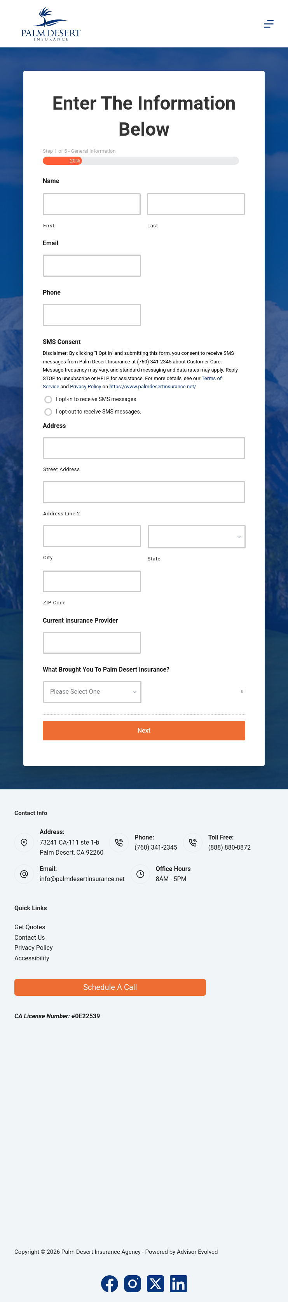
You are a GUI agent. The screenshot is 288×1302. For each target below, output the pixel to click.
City (48, 557)
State (154, 559)
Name (51, 181)
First (48, 226)
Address (54, 425)
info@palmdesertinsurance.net (82, 879)
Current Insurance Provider (80, 620)
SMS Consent (61, 342)
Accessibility (31, 958)
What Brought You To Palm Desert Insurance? (106, 669)
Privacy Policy (85, 386)
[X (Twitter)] (155, 1283)
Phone (52, 292)
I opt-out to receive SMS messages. (98, 411)
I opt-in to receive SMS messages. (97, 399)
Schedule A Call (110, 987)
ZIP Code (54, 603)
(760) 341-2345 (155, 847)
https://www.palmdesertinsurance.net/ (152, 386)
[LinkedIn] (178, 1283)
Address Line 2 (61, 514)
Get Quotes (29, 927)
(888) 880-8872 (229, 847)
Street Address (61, 469)
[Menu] (269, 24)
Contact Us (29, 937)
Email (50, 243)
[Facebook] (109, 1283)
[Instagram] (132, 1283)
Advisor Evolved (197, 1251)
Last (152, 226)
